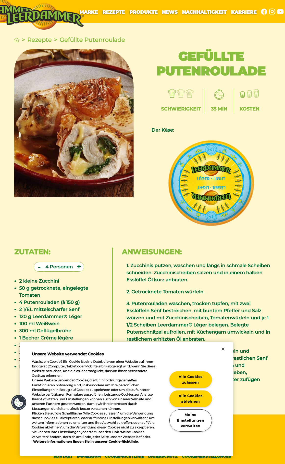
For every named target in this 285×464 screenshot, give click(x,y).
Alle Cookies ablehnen (190, 398)
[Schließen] (223, 349)
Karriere (244, 12)
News (169, 12)
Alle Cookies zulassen (190, 380)
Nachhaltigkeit (204, 12)
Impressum (89, 456)
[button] (19, 402)
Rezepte (113, 12)
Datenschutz (162, 456)
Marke (88, 12)
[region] (126, 399)
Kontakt (63, 456)
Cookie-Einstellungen (206, 456)
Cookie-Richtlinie (124, 456)
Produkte (143, 12)
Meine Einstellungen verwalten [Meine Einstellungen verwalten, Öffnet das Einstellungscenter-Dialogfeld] (190, 420)
